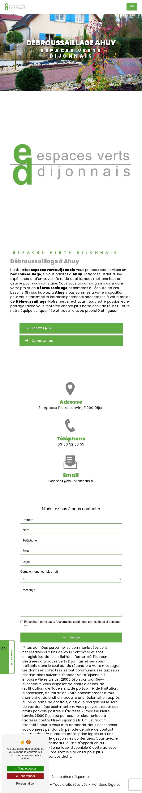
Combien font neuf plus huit (39, 571)
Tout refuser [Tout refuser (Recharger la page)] (25, 776)
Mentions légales (106, 785)
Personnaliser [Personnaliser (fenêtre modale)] (25, 783)
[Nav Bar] (132, 6)
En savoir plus (37, 328)
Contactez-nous (39, 341)
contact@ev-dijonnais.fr (71, 475)
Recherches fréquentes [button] (71, 776)
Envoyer (75, 637)
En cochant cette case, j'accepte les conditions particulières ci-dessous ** (72, 624)
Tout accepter (25, 768)
